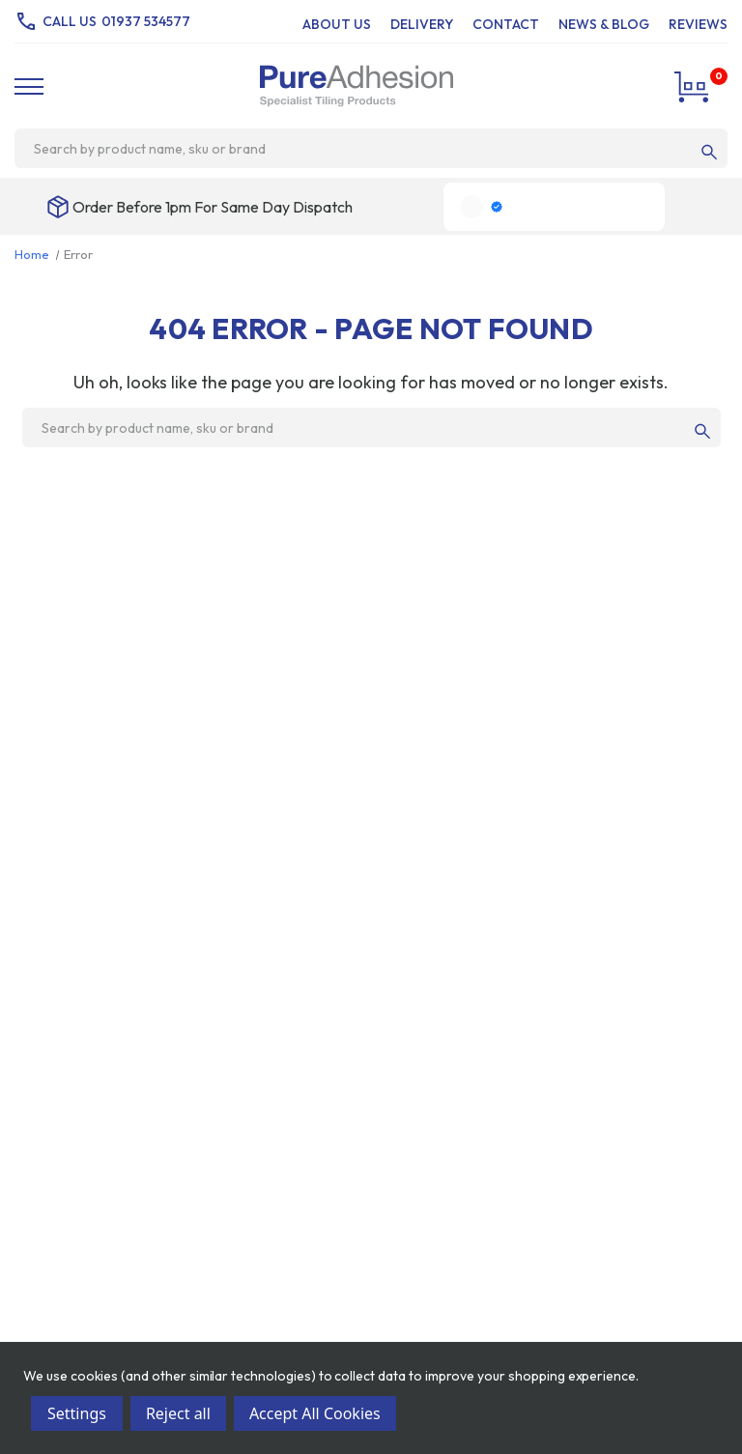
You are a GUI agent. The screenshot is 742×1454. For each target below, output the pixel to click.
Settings (76, 1413)
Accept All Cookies (315, 1413)
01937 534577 (145, 21)
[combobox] (362, 148)
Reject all (178, 1413)
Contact (505, 24)
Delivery (421, 24)
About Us (336, 24)
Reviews (698, 24)
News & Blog (603, 24)
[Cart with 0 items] (694, 86)
